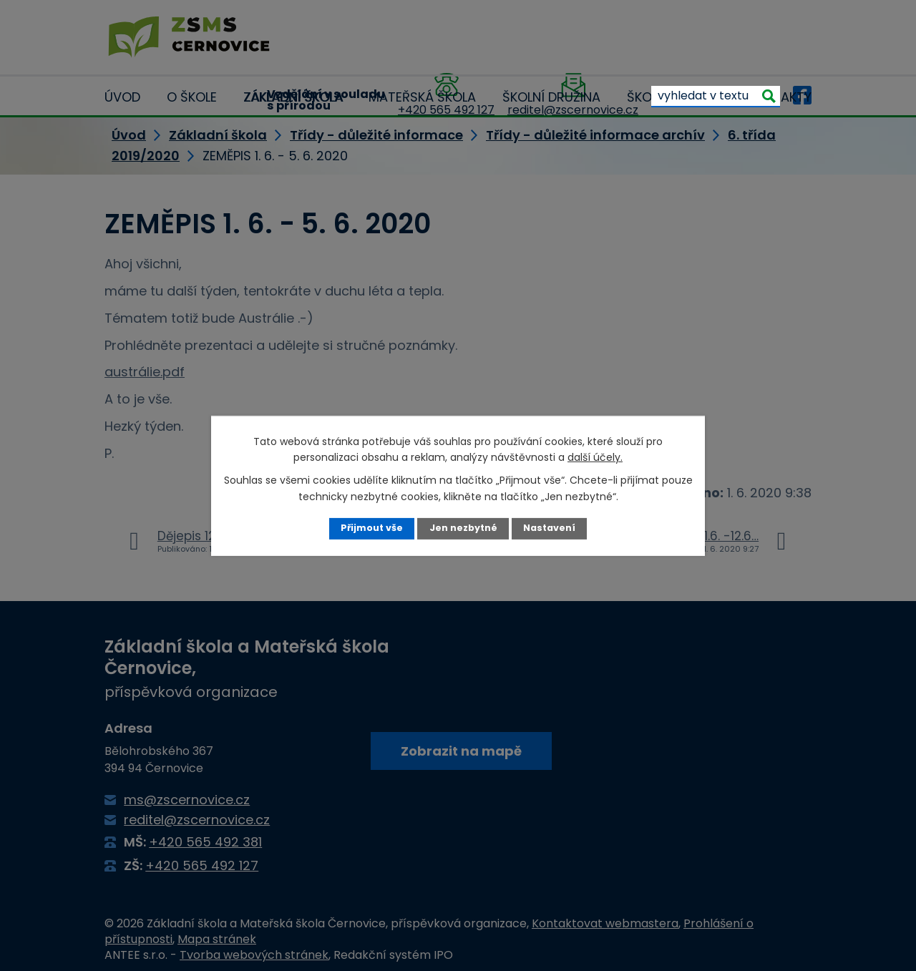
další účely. (595, 457)
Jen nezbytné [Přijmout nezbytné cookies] (463, 528)
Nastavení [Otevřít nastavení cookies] (549, 528)
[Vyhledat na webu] (715, 96)
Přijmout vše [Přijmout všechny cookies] (372, 528)
